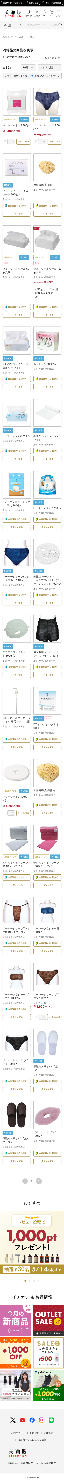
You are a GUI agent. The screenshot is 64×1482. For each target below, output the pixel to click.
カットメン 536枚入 (44, 364)
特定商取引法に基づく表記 (32, 1439)
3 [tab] (34, 1281)
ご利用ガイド (18, 1432)
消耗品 (31, 37)
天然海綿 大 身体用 (44, 790)
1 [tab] (25, 1281)
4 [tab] (39, 1281)
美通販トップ (8, 37)
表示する (53, 76)
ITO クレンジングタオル (47, 508)
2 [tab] (30, 1281)
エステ (21, 37)
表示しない (38, 76)
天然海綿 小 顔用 (43, 184)
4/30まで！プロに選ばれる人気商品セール (46, 293)
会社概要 (48, 1432)
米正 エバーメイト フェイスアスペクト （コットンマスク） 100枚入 (47, 580)
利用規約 (34, 1432)
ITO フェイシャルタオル (16, 436)
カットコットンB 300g (16, 125)
